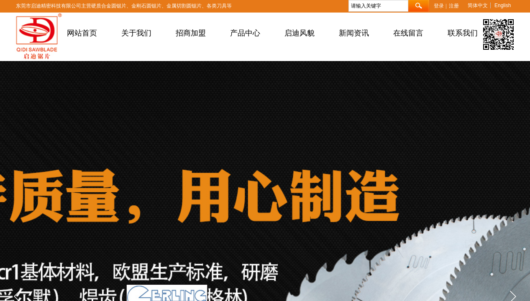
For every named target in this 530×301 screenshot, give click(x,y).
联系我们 (463, 33)
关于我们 (136, 33)
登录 (439, 6)
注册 (454, 6)
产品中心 (245, 33)
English (502, 5)
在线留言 (408, 33)
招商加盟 (191, 33)
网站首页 (82, 33)
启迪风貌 (299, 33)
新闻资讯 (354, 33)
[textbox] (378, 6)
